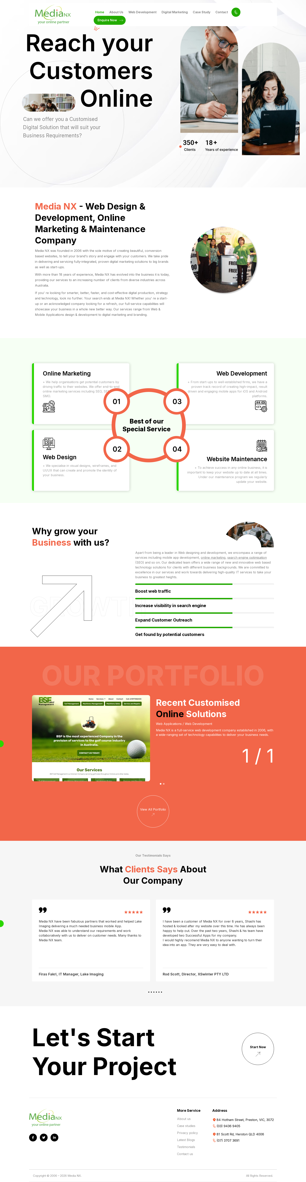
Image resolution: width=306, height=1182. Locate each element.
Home (99, 12)
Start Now (258, 1052)
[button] (160, 784)
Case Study (201, 12)
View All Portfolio (153, 812)
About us (184, 1119)
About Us (116, 12)
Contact (221, 12)
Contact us (185, 1154)
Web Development (142, 12)
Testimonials (186, 1147)
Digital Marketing (175, 12)
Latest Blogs (186, 1140)
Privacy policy (187, 1133)
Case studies (186, 1126)
